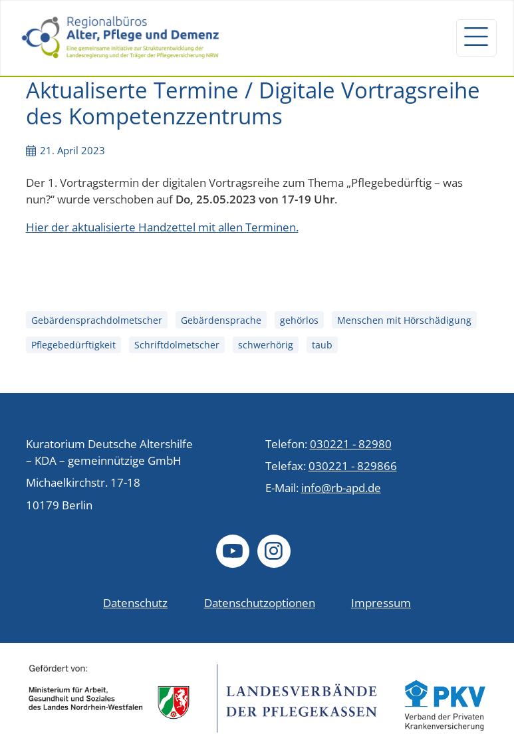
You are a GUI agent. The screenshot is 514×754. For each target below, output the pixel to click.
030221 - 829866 (353, 465)
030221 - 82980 (351, 443)
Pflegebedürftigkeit (73, 345)
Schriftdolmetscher (176, 345)
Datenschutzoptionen (259, 602)
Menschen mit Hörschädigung (404, 320)
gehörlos (299, 320)
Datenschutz (135, 602)
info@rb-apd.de (341, 487)
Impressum (381, 602)
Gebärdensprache (221, 320)
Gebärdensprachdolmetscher (96, 320)
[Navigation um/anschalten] (476, 38)
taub (322, 345)
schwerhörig (265, 345)
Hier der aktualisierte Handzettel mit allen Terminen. (162, 227)
